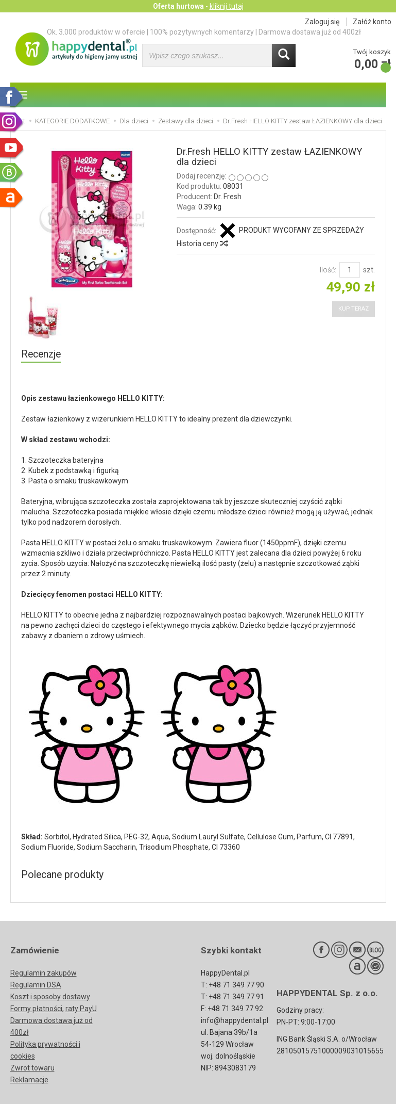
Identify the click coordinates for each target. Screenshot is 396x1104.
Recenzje (41, 354)
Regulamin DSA (35, 985)
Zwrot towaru (32, 1068)
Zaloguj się (322, 22)
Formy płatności (36, 1008)
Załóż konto (372, 22)
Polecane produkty (62, 875)
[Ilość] (349, 270)
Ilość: (328, 270)
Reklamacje (29, 1080)
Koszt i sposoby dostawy (50, 997)
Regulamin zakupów (43, 973)
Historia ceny (202, 243)
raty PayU (81, 1008)
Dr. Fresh (228, 196)
